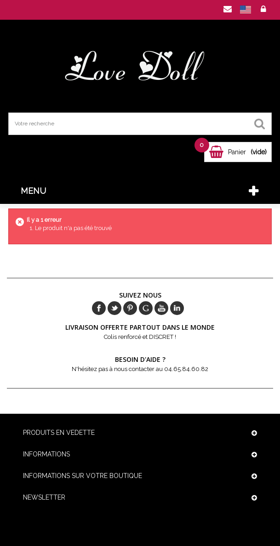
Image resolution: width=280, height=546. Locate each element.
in (177, 308)
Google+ (146, 308)
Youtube (161, 308)
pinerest (130, 308)
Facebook (99, 308)
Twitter (114, 308)
